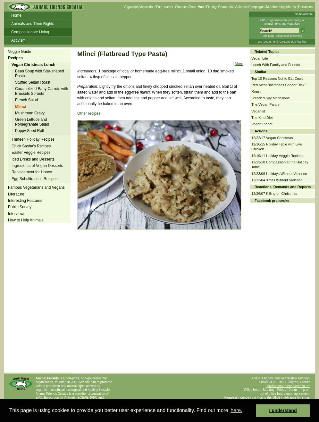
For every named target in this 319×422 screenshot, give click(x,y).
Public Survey (19, 207)
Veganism (130, 7)
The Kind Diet (262, 118)
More (239, 64)
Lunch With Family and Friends (275, 65)
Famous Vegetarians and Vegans (36, 187)
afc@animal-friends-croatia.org (288, 386)
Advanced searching (289, 35)
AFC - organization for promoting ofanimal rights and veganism (282, 22)
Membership (275, 7)
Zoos (192, 7)
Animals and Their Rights (32, 23)
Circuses (181, 7)
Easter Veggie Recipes (31, 152)
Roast (256, 91)
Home (16, 15)
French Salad (26, 100)
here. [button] (236, 410)
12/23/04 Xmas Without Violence (276, 180)
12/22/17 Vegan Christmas (272, 138)
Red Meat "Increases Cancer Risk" (278, 85)
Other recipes (88, 113)
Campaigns (256, 7)
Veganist (258, 111)
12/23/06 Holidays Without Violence (279, 174)
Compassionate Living (30, 32)
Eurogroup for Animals (60, 397)
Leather (168, 7)
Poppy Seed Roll (29, 130)
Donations (305, 7)
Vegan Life (259, 58)
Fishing (211, 7)
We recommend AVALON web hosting (282, 41)
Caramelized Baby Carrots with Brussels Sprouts (41, 91)
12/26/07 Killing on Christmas (274, 193)
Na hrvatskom (304, 14)
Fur (158, 7)
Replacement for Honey (32, 172)
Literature (16, 194)
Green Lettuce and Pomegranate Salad (32, 121)
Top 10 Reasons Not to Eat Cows (277, 78)
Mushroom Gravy (30, 113)
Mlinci (20, 106)
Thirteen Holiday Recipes (33, 139)
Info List (291, 7)
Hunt (201, 7)
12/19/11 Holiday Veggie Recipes (277, 156)
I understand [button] (283, 410)
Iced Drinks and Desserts (33, 159)
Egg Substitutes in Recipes (34, 179)
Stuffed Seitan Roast (32, 82)
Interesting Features (25, 200)
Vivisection (147, 7)
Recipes (15, 58)
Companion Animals (232, 7)
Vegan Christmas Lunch (33, 64)
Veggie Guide (19, 51)
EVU (39, 397)
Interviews (16, 213)
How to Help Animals (26, 220)
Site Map (268, 35)
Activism (18, 40)
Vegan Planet (261, 124)
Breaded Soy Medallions (270, 98)
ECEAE (83, 397)
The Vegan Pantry (265, 104)
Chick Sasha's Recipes (31, 146)
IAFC (93, 397)
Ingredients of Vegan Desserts (37, 165)
